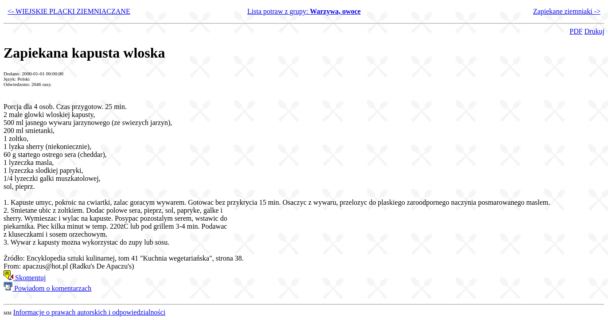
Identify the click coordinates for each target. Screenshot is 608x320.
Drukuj (594, 31)
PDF (575, 31)
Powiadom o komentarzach (47, 288)
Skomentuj (25, 277)
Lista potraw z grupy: (304, 11)
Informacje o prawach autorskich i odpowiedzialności (89, 312)
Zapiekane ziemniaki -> (566, 11)
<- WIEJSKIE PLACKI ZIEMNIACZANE (69, 11)
